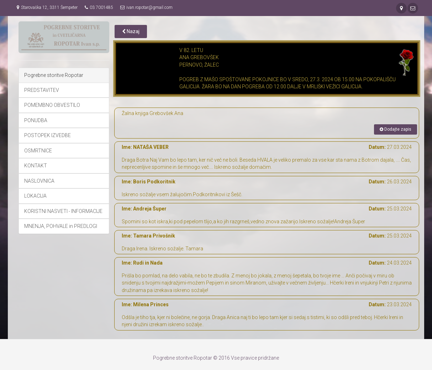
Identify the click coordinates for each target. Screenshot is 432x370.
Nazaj (130, 31)
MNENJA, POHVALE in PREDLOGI (60, 226)
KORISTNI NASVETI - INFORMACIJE (63, 211)
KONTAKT (35, 165)
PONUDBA (35, 120)
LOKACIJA (35, 196)
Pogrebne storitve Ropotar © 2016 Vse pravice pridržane (216, 358)
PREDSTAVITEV (41, 90)
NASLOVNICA (39, 181)
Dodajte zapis (395, 129)
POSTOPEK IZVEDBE (47, 135)
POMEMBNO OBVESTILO (52, 105)
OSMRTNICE (38, 150)
